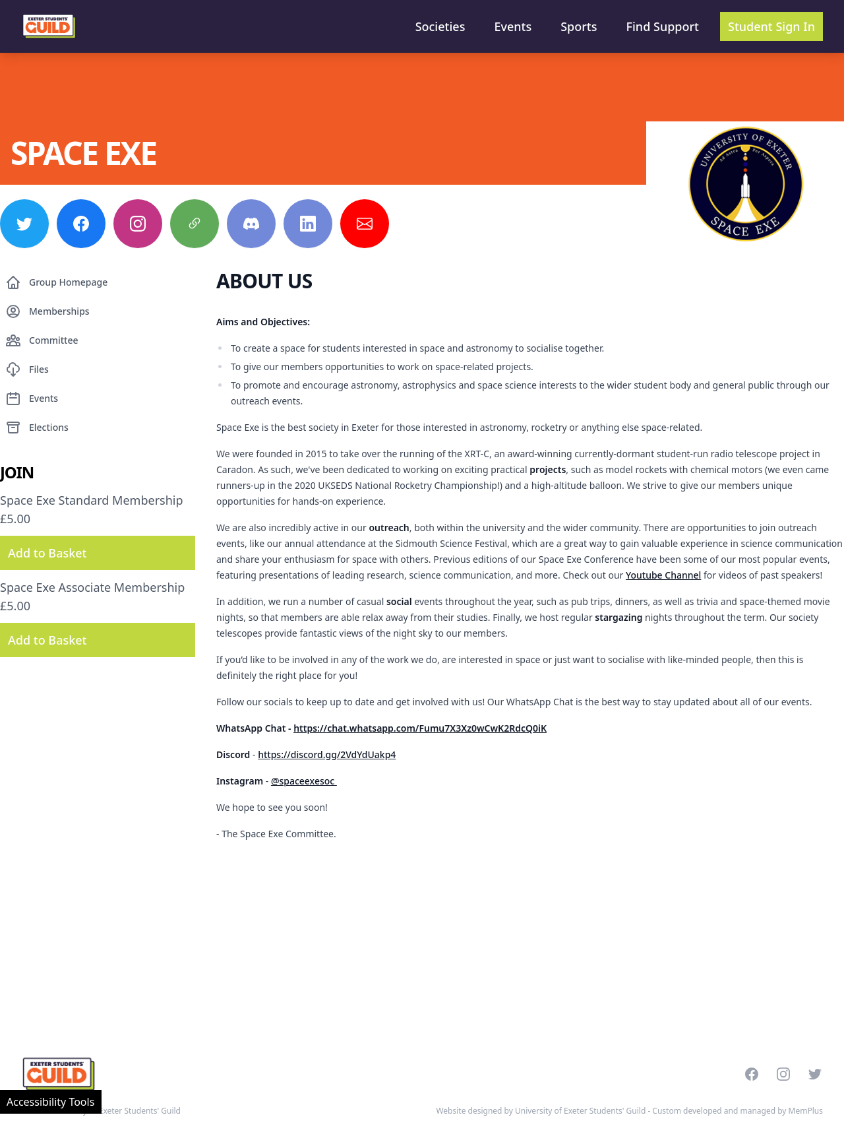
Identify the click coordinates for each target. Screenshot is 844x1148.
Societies (440, 26)
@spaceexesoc (304, 781)
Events (512, 26)
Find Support (663, 26)
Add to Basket (47, 553)
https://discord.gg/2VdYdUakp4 (327, 754)
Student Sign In (771, 26)
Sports (578, 26)
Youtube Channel (663, 575)
